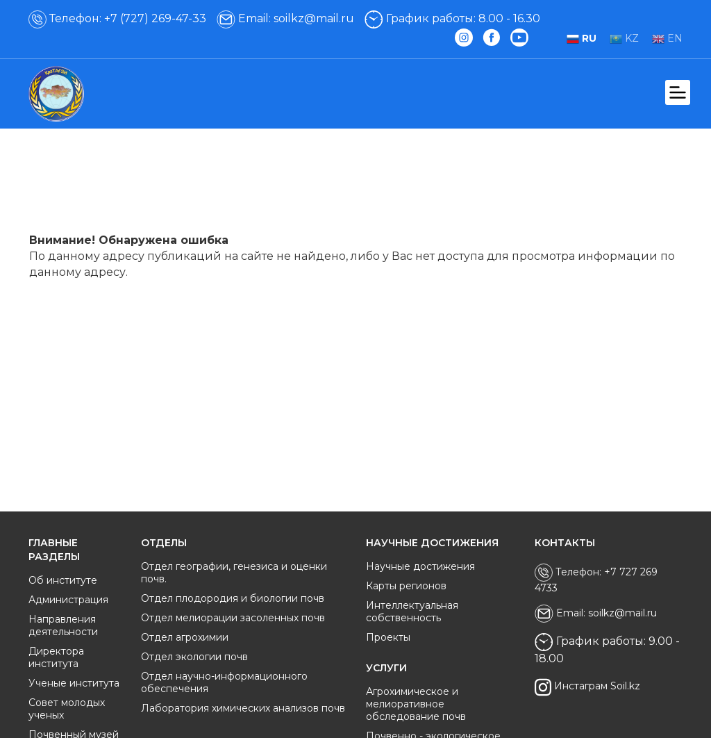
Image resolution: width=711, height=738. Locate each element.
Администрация (68, 599)
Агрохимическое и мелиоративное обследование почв (416, 704)
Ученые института (73, 683)
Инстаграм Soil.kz (587, 687)
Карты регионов (406, 586)
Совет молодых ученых (66, 708)
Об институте (62, 580)
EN (667, 38)
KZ (624, 38)
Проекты (388, 637)
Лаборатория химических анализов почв (243, 708)
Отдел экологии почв (194, 656)
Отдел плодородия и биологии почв (232, 598)
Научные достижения (420, 566)
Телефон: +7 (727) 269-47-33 (117, 18)
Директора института (56, 657)
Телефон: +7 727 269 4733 (596, 579)
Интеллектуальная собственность (412, 611)
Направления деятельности (63, 625)
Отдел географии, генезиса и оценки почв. (234, 572)
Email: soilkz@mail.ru (285, 18)
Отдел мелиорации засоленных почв (233, 618)
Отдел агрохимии (184, 637)
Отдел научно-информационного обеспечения (224, 682)
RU (581, 38)
